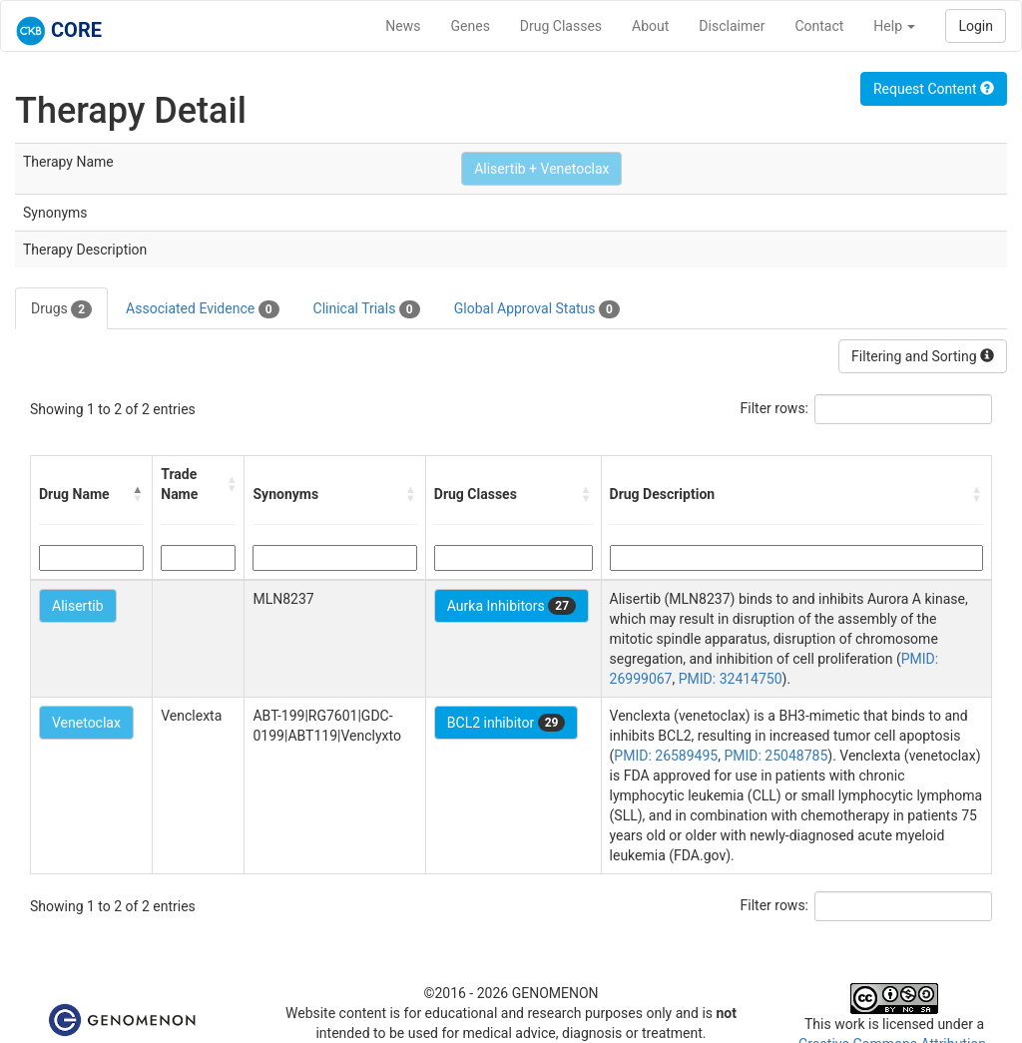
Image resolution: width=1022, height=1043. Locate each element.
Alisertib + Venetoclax (541, 169)
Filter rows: (775, 408)
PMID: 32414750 (730, 679)
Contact (818, 26)
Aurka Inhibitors (511, 606)
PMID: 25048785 (775, 756)
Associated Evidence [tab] (202, 309)
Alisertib (78, 606)
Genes (470, 26)
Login (975, 26)
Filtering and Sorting (922, 356)
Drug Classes (561, 26)
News (402, 26)
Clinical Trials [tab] (366, 309)
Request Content (933, 89)
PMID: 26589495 (666, 756)
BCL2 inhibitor (506, 723)
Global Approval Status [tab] (537, 309)
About (650, 26)
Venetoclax (86, 723)
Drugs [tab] (61, 309)
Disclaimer (732, 26)
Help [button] (894, 26)
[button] (138, 494)
